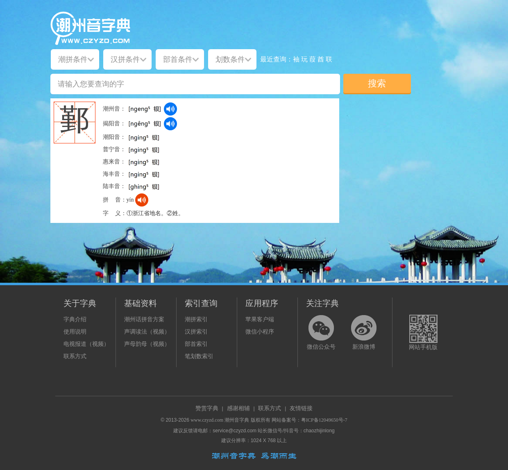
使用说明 (75, 332)
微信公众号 (321, 347)
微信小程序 (259, 332)
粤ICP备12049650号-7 (324, 420)
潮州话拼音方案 (144, 319)
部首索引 (196, 344)
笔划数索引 (199, 356)
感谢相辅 (238, 408)
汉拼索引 (196, 332)
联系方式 (75, 356)
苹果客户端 (259, 319)
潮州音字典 (237, 420)
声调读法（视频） (147, 332)
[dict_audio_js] (170, 109)
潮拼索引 (196, 319)
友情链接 (301, 408)
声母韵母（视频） (147, 344)
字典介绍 (75, 319)
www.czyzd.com (206, 420)
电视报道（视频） (86, 344)
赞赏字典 (206, 408)
